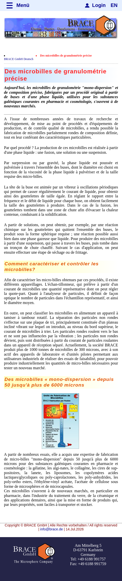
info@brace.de (51, 529)
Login (99, 5)
